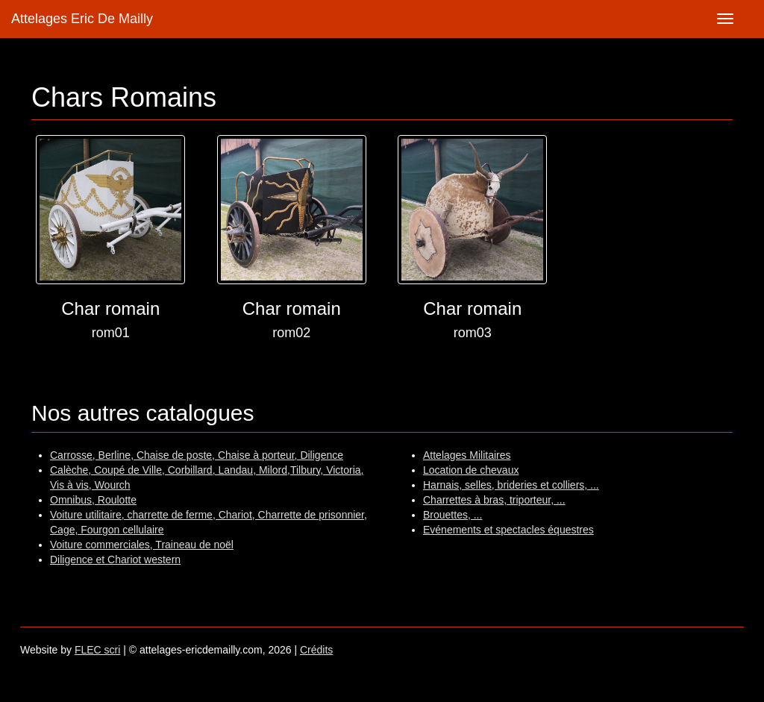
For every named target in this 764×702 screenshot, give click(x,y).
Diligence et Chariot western (115, 559)
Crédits (316, 650)
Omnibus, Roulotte (93, 500)
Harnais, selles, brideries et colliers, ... (511, 485)
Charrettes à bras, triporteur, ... (494, 500)
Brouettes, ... (452, 515)
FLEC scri (97, 650)
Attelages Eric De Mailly (82, 18)
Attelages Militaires (467, 455)
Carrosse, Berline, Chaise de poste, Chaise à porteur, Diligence (196, 455)
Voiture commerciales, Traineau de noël (142, 545)
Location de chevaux (471, 470)
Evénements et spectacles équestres (508, 530)
